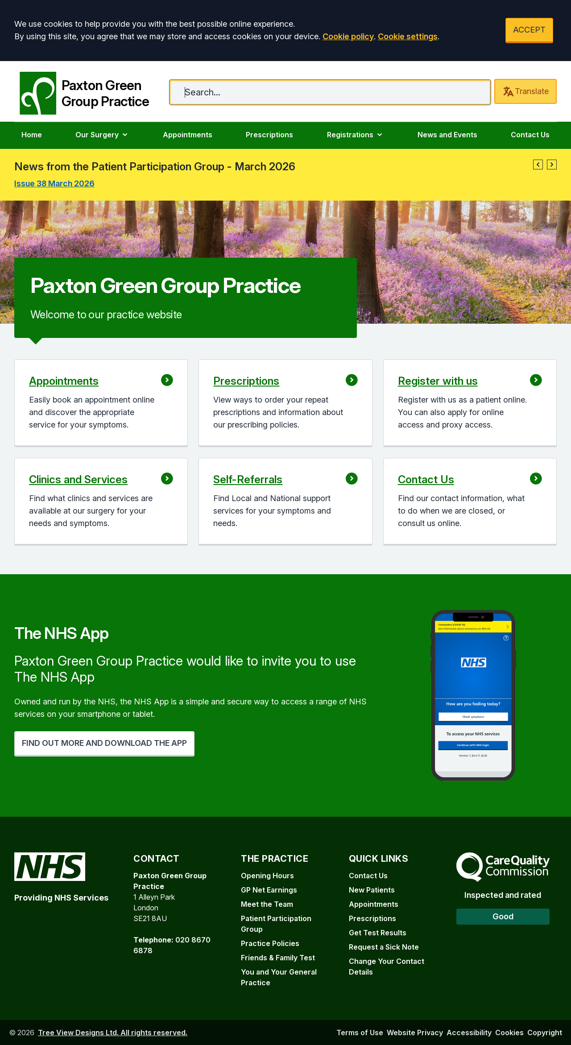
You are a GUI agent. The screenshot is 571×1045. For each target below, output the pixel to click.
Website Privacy (415, 1032)
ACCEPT (529, 29)
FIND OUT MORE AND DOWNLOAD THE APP (104, 743)
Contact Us (530, 134)
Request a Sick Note (384, 946)
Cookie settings (408, 36)
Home (31, 134)
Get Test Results (377, 932)
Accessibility (469, 1032)
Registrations (355, 134)
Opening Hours (267, 875)
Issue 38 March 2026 (54, 183)
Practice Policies (270, 943)
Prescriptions (269, 134)
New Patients (372, 889)
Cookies (509, 1032)
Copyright (544, 1032)
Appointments (187, 134)
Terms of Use (359, 1032)
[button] (538, 164)
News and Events (447, 134)
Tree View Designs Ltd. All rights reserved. (112, 1032)
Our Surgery (102, 134)
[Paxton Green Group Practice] (81, 91)
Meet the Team (267, 904)
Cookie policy (348, 36)
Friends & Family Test (278, 957)
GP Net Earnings (269, 889)
